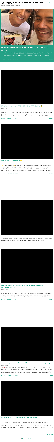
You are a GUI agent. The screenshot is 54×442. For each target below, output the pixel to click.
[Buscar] (49, 2)
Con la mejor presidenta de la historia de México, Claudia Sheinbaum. (25, 47)
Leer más (51, 59)
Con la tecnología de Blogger (27, 438)
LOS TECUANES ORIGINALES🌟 (11, 161)
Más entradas (50, 434)
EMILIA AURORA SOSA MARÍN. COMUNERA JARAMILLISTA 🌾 (21, 106)
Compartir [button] (3, 59)
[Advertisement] (27, 187)
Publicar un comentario (12, 59)
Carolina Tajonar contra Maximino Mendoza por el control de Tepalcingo (26, 363)
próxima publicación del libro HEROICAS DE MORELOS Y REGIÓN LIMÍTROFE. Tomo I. (23, 286)
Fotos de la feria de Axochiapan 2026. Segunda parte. (19, 417)
